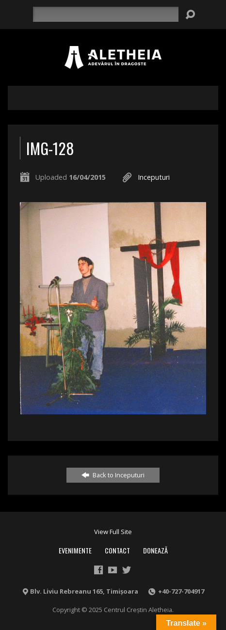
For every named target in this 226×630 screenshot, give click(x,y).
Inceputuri (154, 177)
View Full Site (113, 531)
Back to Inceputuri (113, 475)
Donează (155, 550)
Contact (117, 550)
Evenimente (75, 550)
